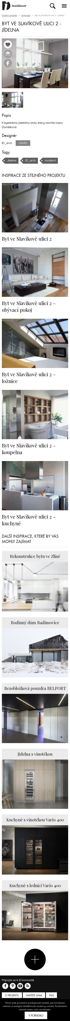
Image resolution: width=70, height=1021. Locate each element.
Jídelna (11, 160)
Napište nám (34, 995)
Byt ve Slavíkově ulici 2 (27, 238)
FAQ (51, 995)
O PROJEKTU (12, 995)
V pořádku (36, 1015)
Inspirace (25, 15)
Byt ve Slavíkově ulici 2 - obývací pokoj (29, 306)
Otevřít (23, 143)
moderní (50, 160)
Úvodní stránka (9, 15)
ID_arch (30, 160)
